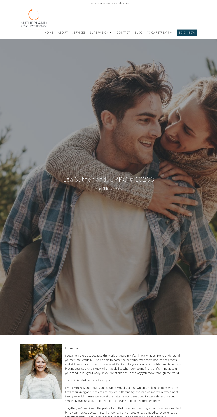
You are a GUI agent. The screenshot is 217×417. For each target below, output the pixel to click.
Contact (123, 32)
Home (48, 32)
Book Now (187, 32)
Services (78, 32)
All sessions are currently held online (110, 3)
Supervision (101, 32)
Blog (138, 32)
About (63, 32)
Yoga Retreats (159, 32)
